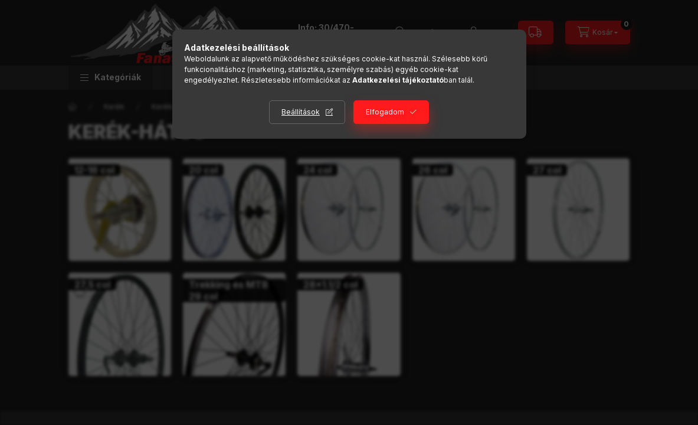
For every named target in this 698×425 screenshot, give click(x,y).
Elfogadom (385, 111)
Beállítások (300, 111)
